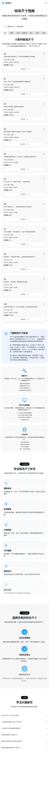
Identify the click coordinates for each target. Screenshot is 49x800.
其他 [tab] (44, 33)
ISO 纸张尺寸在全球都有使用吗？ (24, 728)
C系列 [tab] (18, 33)
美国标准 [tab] (24, 33)
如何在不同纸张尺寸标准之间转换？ (24, 742)
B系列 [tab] (11, 33)
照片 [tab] (31, 33)
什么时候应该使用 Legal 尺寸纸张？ (24, 722)
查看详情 (24, 69)
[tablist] (24, 33)
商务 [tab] (37, 33)
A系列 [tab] (5, 33)
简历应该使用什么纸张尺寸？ (24, 735)
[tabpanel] (24, 180)
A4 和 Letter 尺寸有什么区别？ (24, 715)
